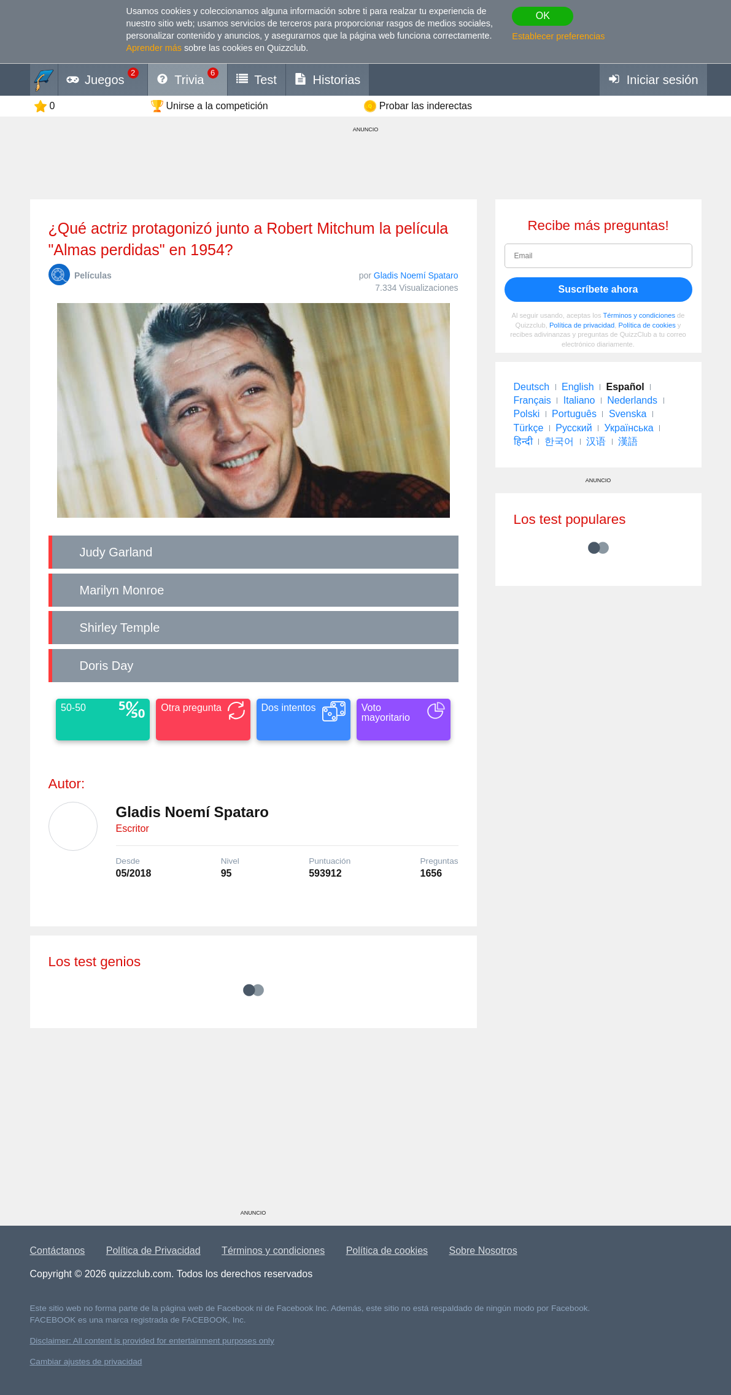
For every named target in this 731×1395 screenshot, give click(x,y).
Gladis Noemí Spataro (416, 275)
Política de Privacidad (153, 1250)
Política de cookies (646, 325)
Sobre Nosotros (483, 1250)
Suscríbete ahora (598, 289)
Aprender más (154, 48)
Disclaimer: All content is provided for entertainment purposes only (152, 1340)
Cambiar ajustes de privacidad (86, 1361)
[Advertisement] (253, 1123)
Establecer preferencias (558, 36)
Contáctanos (57, 1250)
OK (543, 15)
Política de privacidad (581, 325)
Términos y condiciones (639, 315)
